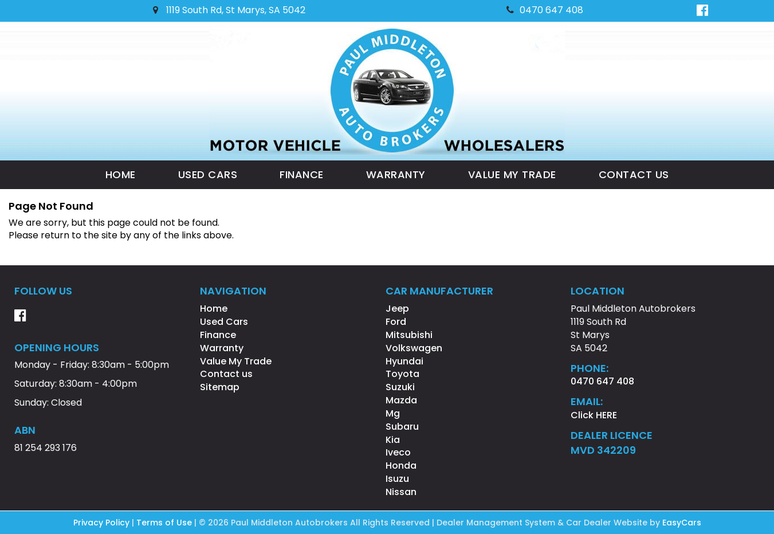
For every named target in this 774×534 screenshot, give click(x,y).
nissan (401, 491)
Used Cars (208, 174)
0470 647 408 (544, 10)
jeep (397, 308)
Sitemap (219, 387)
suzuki (400, 387)
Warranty (396, 174)
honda (401, 465)
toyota (402, 373)
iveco (398, 452)
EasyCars (681, 522)
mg (393, 413)
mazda (401, 400)
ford (396, 321)
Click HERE (594, 415)
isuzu (397, 478)
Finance (302, 174)
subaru (402, 426)
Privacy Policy (102, 522)
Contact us (634, 174)
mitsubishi (409, 334)
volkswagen (414, 348)
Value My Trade (512, 174)
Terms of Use (165, 522)
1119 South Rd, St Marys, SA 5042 (229, 10)
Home (120, 174)
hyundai (404, 361)
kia (393, 439)
